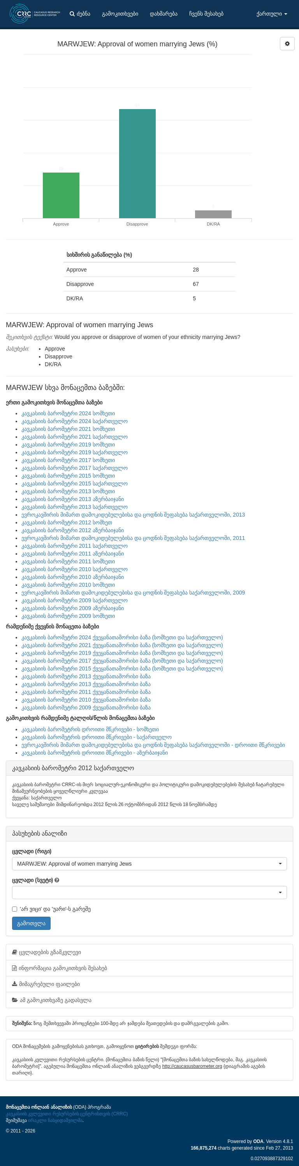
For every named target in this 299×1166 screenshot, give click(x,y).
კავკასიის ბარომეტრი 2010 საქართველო (74, 569)
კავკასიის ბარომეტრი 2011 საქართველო (74, 546)
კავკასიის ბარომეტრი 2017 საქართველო (74, 468)
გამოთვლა (31, 923)
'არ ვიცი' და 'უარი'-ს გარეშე (51, 909)
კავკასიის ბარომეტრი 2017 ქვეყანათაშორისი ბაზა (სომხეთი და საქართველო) (122, 661)
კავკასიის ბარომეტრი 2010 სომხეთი (68, 585)
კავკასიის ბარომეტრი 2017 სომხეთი (68, 460)
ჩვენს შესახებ (206, 14)
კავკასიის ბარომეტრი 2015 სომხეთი (68, 476)
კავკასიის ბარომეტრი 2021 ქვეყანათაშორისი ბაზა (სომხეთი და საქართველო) (122, 645)
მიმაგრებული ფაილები (46, 984)
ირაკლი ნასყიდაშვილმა (55, 1120)
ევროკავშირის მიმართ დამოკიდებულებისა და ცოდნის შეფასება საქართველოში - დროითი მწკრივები (153, 745)
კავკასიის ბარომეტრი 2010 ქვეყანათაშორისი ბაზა (86, 700)
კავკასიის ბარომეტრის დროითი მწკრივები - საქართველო (96, 737)
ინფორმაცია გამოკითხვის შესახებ (59, 968)
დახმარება (164, 14)
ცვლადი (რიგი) (31, 851)
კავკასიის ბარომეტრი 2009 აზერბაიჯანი (72, 608)
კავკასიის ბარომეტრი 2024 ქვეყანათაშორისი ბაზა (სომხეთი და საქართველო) (122, 637)
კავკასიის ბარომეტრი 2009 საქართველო (74, 600)
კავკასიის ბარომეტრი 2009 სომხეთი (68, 616)
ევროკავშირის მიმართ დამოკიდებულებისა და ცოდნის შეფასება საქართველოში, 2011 (133, 538)
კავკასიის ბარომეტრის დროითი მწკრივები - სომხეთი (90, 729)
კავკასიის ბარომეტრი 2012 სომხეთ (66, 522)
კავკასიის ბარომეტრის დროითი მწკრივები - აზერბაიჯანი (94, 753)
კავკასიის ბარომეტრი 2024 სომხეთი (68, 413)
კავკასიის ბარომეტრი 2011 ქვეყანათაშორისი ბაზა (86, 692)
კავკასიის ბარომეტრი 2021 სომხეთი (68, 429)
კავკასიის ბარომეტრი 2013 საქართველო (74, 507)
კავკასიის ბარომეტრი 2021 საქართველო (74, 437)
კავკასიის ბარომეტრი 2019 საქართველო (74, 452)
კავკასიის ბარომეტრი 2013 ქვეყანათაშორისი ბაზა (86, 676)
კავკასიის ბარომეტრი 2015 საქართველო (74, 483)
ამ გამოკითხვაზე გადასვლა (51, 1000)
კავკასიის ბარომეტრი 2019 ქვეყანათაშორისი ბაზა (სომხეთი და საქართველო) (122, 653)
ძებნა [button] (80, 14)
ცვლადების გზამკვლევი (46, 952)
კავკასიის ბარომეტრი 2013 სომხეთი (68, 491)
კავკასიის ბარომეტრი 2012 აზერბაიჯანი (72, 530)
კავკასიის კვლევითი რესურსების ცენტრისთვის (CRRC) (67, 1114)
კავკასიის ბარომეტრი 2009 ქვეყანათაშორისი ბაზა (86, 707)
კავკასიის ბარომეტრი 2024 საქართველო (74, 421)
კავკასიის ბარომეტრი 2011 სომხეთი (68, 561)
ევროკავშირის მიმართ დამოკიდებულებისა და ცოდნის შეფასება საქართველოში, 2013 (133, 515)
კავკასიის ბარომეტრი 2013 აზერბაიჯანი (72, 499)
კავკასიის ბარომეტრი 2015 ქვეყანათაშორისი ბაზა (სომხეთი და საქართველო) (122, 668)
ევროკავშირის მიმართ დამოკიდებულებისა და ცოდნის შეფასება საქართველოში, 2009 (133, 592)
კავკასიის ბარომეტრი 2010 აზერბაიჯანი (72, 577)
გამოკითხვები (120, 14)
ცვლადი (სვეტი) (32, 880)
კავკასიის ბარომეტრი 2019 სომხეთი (68, 444)
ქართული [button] (272, 14)
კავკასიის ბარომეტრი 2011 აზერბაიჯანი (72, 553)
